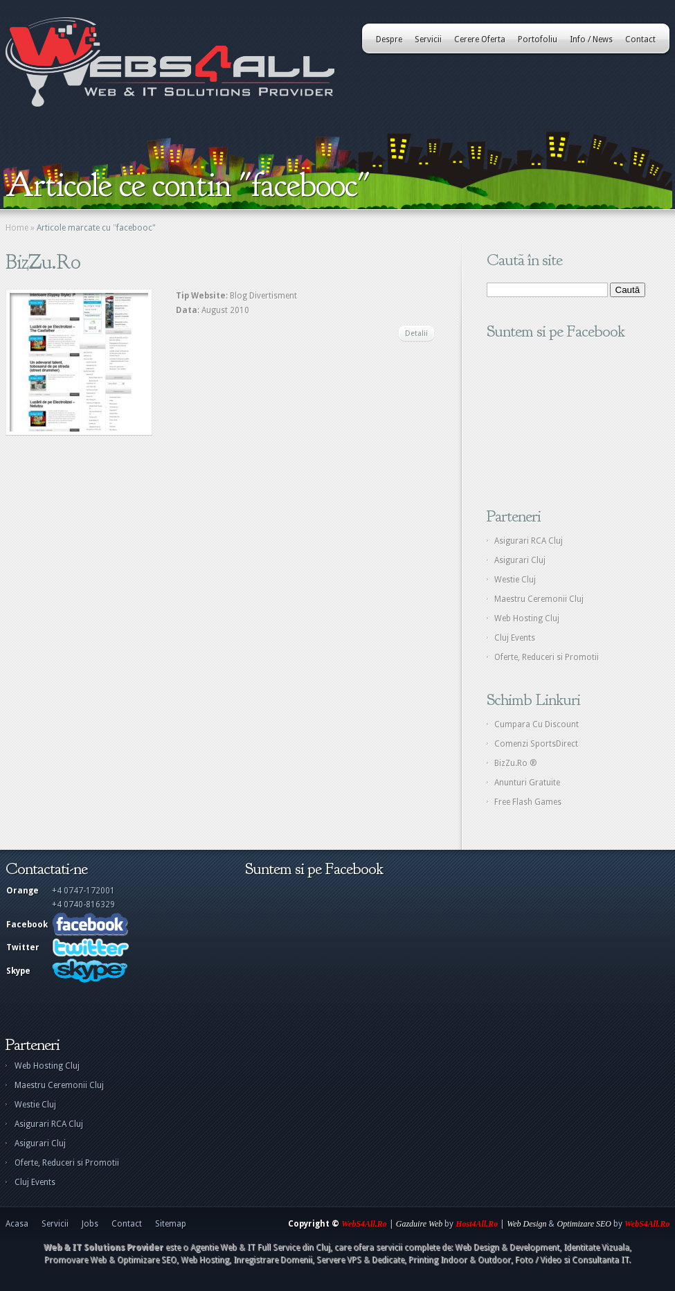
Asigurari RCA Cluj (528, 541)
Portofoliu (537, 39)
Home (17, 228)
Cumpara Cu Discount (536, 724)
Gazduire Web (419, 1224)
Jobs (90, 1224)
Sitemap (170, 1224)
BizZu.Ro (43, 262)
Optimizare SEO (584, 1224)
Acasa (17, 1224)
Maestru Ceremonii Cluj (539, 599)
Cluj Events (514, 638)
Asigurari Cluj (520, 560)
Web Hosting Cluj (526, 618)
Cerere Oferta (479, 39)
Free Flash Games (527, 802)
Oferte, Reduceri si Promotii (546, 657)
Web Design (526, 1224)
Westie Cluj (515, 580)
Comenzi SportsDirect (536, 744)
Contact (640, 39)
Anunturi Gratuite (527, 782)
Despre (389, 39)
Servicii (428, 39)
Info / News (591, 39)
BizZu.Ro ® (515, 763)
